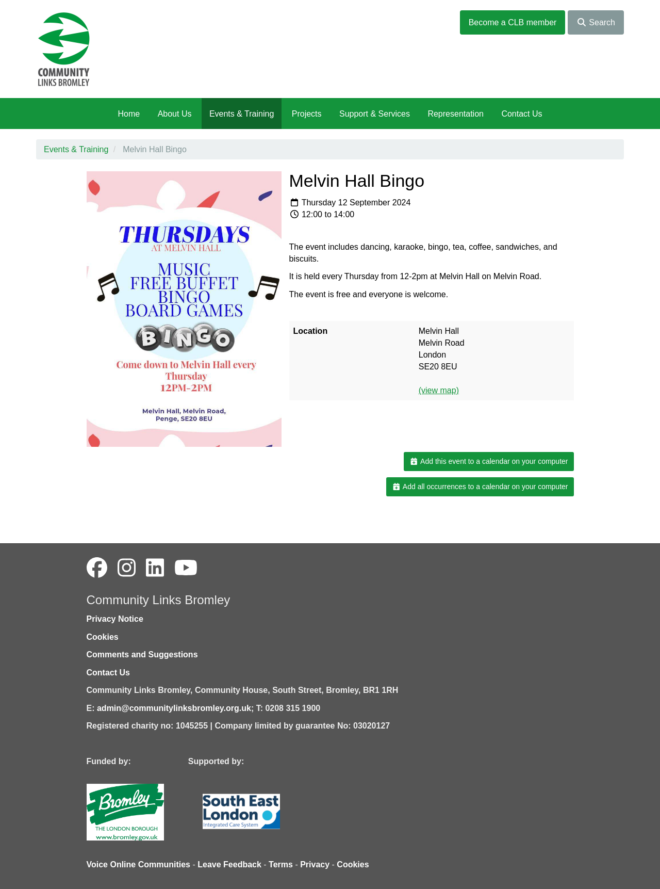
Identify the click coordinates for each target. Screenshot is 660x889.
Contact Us (521, 113)
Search (595, 22)
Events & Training (241, 113)
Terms (281, 864)
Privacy (314, 864)
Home (129, 113)
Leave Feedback (229, 864)
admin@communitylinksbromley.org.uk (174, 708)
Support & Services (374, 113)
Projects (307, 113)
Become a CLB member (513, 22)
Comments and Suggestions (142, 654)
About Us (175, 113)
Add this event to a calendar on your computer (488, 461)
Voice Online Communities (139, 864)
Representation (455, 113)
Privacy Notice (115, 619)
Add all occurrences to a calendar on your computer (480, 486)
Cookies (103, 637)
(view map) (439, 390)
